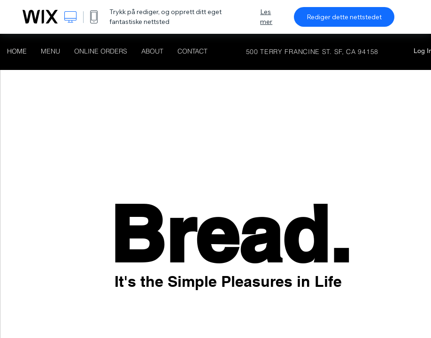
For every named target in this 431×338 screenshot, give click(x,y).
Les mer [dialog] (266, 17)
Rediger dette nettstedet (344, 17)
